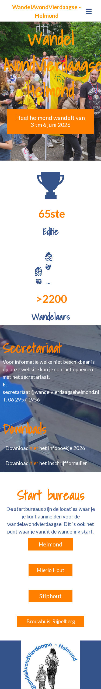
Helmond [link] (50, 544)
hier (34, 448)
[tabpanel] (46, 11)
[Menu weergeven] (88, 11)
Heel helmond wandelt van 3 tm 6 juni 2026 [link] (50, 121)
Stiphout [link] (50, 596)
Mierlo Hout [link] (50, 570)
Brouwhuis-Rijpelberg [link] (50, 621)
